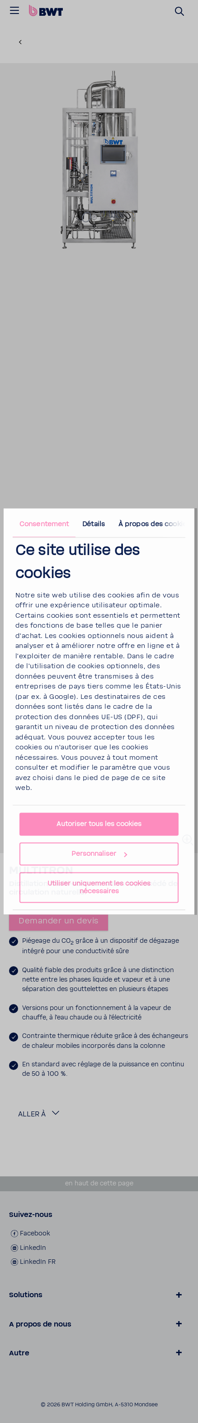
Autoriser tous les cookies (99, 824)
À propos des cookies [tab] (154, 524)
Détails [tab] (93, 524)
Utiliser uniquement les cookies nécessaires (99, 887)
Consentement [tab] (44, 524)
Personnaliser (99, 854)
